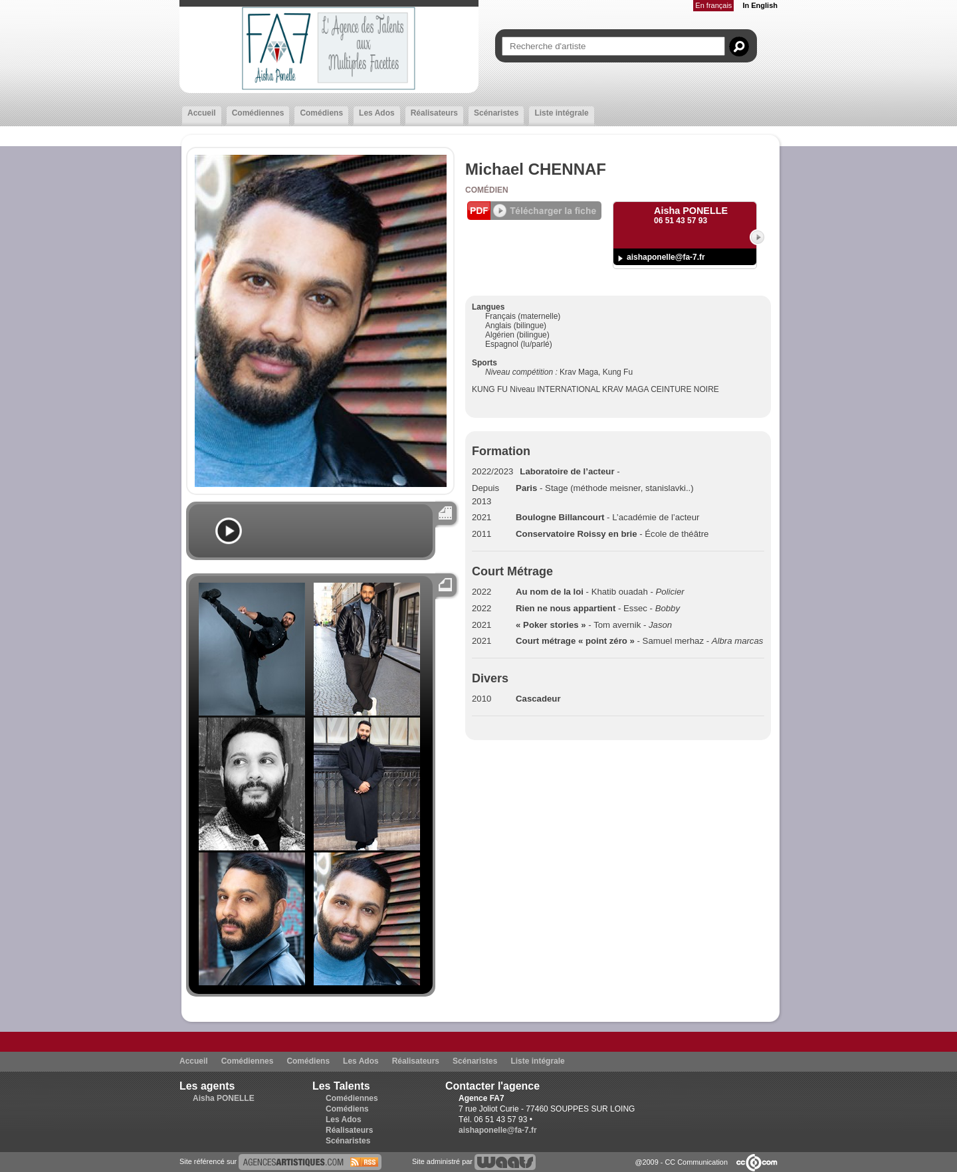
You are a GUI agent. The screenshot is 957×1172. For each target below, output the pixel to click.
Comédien (486, 190)
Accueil (201, 113)
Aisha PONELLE (224, 1098)
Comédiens (321, 113)
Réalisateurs (434, 113)
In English (760, 5)
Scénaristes (496, 113)
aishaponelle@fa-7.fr (666, 257)
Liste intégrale (561, 113)
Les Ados (377, 113)
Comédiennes (258, 113)
